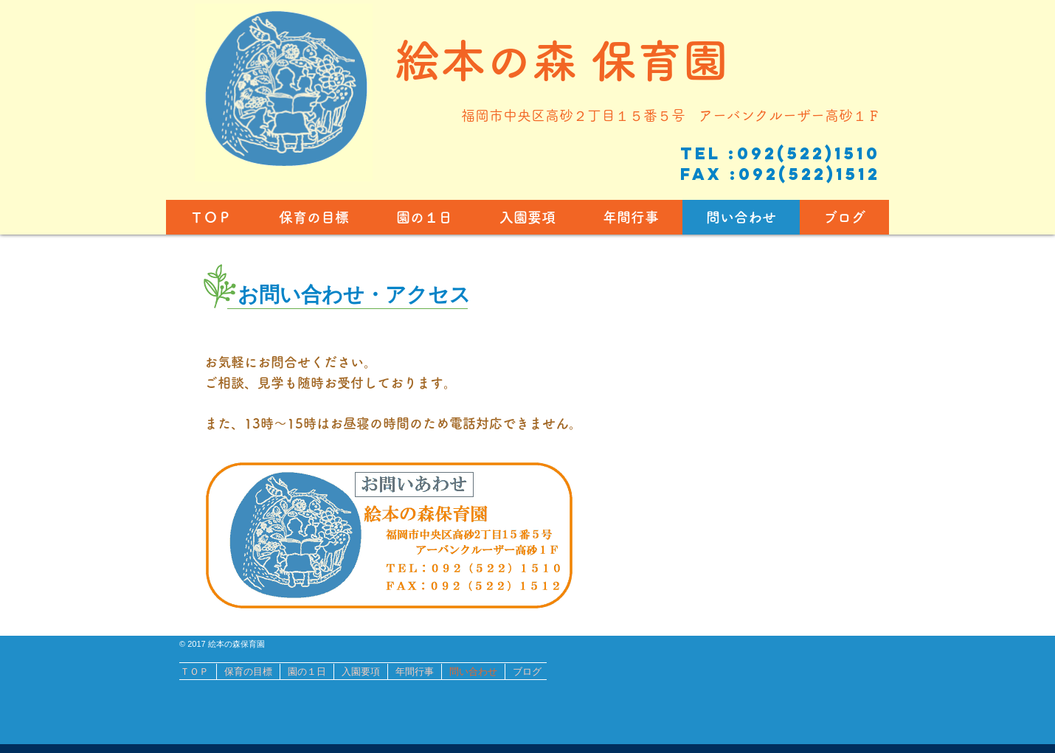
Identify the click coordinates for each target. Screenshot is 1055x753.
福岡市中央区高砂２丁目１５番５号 (580, 115)
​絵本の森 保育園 (561, 60)
